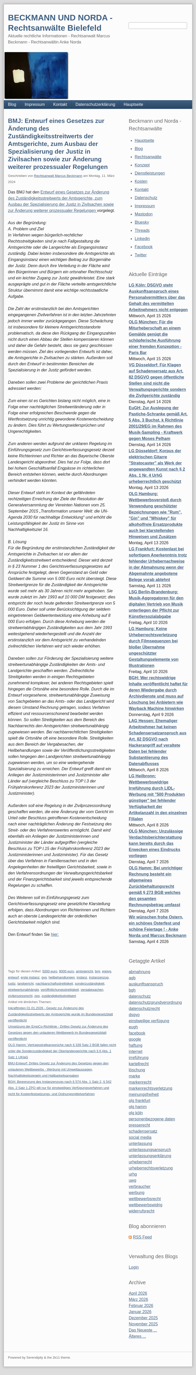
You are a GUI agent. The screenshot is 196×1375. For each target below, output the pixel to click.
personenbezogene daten (152, 1119)
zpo (37, 996)
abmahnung (139, 972)
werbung (136, 1192)
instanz (82, 977)
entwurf (13, 977)
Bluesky (142, 222)
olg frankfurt (139, 1100)
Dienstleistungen (150, 173)
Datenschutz (146, 198)
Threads (142, 230)
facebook (137, 1033)
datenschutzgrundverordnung (155, 1002)
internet (135, 1051)
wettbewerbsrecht (145, 1199)
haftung (135, 1045)
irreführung (138, 1057)
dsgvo (134, 1015)
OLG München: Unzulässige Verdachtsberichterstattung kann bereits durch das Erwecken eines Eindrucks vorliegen (156, 843)
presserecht (139, 1125)
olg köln (136, 1113)
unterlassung (140, 1143)
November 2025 (143, 1324)
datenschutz (140, 996)
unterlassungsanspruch (150, 1149)
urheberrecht (140, 1162)
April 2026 (138, 1293)
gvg (44, 977)
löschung (137, 1070)
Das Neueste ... (143, 1330)
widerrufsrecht (141, 1211)
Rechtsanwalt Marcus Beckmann (58, 176)
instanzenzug (99, 977)
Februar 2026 (141, 1305)
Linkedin (142, 238)
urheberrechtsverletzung (151, 1168)
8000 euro (66, 971)
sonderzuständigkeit (89, 983)
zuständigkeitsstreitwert (59, 996)
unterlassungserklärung (150, 1156)
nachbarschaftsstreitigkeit (54, 983)
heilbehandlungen (61, 977)
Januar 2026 (140, 1312)
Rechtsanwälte (148, 157)
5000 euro (49, 971)
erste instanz (30, 977)
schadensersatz (143, 1131)
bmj (97, 971)
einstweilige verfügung (149, 1021)
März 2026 (138, 1299)
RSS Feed (142, 1237)
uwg (132, 1180)
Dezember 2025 (143, 1318)
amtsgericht (84, 971)
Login (134, 1267)
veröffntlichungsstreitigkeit (60, 990)
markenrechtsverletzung (150, 1088)
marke (134, 1076)
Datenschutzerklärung (95, 104)
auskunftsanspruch (146, 984)
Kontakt (60, 104)
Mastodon (144, 214)
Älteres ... (137, 1336)
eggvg (106, 971)
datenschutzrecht (144, 1008)
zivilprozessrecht (20, 996)
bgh (132, 990)
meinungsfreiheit (143, 1094)
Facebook (144, 247)
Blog (12, 104)
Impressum (34, 104)
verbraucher (139, 1186)
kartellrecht (139, 1064)
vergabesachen (92, 990)
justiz (12, 983)
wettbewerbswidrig (145, 1205)
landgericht (25, 983)
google (135, 1039)
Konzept (142, 165)
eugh (133, 1027)
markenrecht (140, 1082)
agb (132, 978)
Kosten (141, 181)
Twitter (141, 255)
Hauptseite (133, 104)
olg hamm (137, 1107)
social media (140, 1137)
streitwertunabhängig (23, 990)
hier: (55, 934)
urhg (133, 1174)
